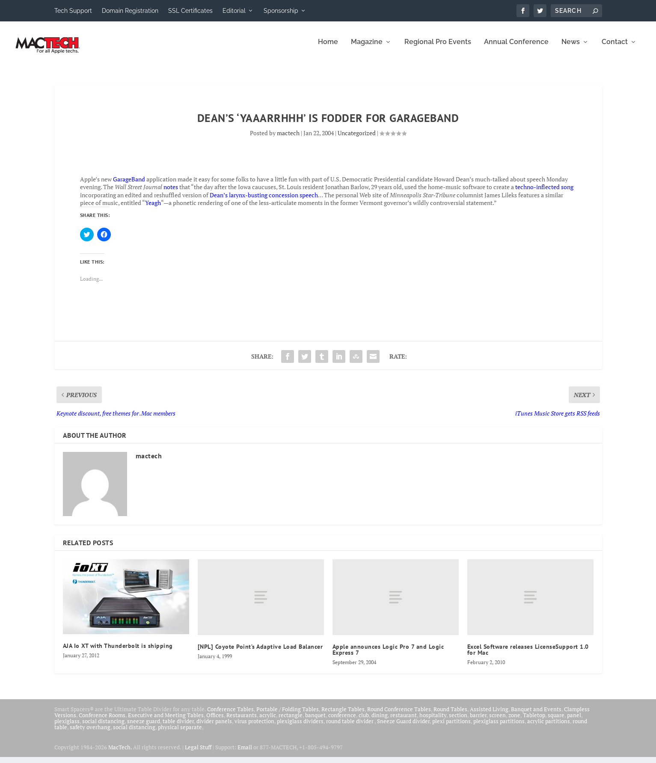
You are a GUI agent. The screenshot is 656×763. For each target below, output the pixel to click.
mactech (288, 139)
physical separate (180, 733)
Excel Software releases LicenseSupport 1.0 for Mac (528, 655)
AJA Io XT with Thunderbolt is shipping (118, 652)
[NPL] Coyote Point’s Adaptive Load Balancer (260, 652)
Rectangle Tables (343, 715)
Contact (615, 48)
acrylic (267, 721)
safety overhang (90, 733)
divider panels (214, 727)
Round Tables (450, 715)
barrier (478, 721)
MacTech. (120, 753)
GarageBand (129, 185)
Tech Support (73, 10)
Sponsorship (281, 10)
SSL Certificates (190, 10)
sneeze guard (143, 727)
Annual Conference (516, 48)
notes (170, 193)
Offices (215, 721)
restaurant (403, 721)
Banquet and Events (536, 715)
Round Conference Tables (399, 715)
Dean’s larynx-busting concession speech (264, 201)
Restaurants (241, 721)
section (458, 721)
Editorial (234, 10)
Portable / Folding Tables (287, 715)
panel (574, 721)
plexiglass (67, 727)
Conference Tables (230, 715)
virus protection (254, 727)
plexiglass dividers (300, 727)
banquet (315, 721)
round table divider (350, 727)
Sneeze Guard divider (403, 727)
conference (342, 721)
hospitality (432, 721)
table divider (178, 727)
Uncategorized (357, 139)
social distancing (103, 727)
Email (244, 753)
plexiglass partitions (499, 727)
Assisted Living (489, 715)
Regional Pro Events (437, 48)
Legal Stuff (198, 753)
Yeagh (153, 209)
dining (379, 721)
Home (328, 48)
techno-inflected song (544, 193)
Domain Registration (130, 10)
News (570, 48)
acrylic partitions (548, 727)
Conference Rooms (102, 721)
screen (497, 721)
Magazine (367, 48)
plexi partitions (451, 727)
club (364, 721)
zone (514, 721)
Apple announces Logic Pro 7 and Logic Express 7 (388, 655)
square (556, 721)
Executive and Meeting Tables (166, 721)
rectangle (291, 721)
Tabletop (534, 721)
